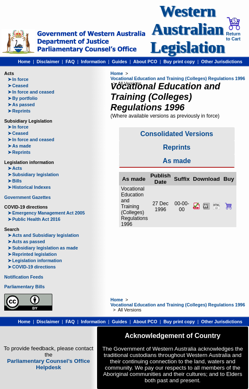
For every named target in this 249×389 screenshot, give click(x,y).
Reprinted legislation (32, 254)
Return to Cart (233, 29)
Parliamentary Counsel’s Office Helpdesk (48, 364)
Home (24, 61)
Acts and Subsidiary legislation (43, 235)
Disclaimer (48, 61)
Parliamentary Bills (24, 286)
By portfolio (23, 98)
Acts (15, 168)
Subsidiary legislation (33, 174)
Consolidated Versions (177, 133)
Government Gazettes (27, 197)
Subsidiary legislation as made (43, 247)
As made (19, 145)
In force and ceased (31, 91)
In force (18, 79)
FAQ (70, 61)
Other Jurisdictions (221, 61)
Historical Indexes (29, 187)
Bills (15, 180)
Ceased (18, 85)
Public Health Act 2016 (34, 219)
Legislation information (35, 260)
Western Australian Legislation (187, 29)
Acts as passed (26, 241)
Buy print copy (179, 61)
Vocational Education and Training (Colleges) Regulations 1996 (178, 78)
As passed (21, 104)
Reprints (19, 110)
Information (93, 61)
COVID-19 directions (32, 266)
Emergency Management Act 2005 (46, 212)
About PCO (145, 61)
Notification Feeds (23, 276)
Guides (119, 61)
